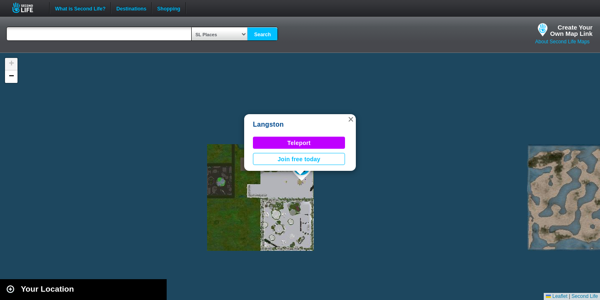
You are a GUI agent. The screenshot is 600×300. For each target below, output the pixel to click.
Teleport (299, 143)
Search (262, 35)
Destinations (131, 8)
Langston (268, 124)
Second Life (27, 7)
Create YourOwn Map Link (571, 30)
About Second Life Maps (562, 42)
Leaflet (556, 296)
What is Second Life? (80, 8)
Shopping (168, 8)
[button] (351, 119)
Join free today (299, 159)
